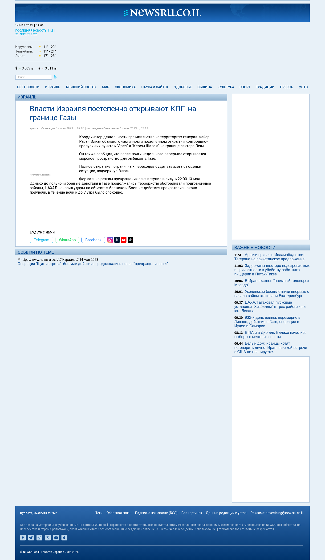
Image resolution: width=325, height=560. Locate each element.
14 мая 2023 (88, 260)
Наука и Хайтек (154, 87)
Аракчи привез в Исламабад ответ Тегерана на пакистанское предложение (269, 257)
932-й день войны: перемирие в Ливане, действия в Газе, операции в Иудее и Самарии (267, 321)
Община (204, 87)
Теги (98, 513)
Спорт (245, 87)
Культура (226, 87)
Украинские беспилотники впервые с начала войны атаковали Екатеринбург (271, 294)
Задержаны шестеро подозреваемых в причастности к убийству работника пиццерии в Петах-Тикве (272, 270)
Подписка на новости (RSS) (156, 513)
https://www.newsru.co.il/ (40, 260)
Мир (105, 87)
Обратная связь (118, 513)
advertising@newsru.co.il (284, 513)
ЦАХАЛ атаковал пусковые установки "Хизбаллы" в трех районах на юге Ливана (270, 306)
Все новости (28, 87)
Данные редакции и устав (226, 513)
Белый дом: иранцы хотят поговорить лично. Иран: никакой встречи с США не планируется (270, 347)
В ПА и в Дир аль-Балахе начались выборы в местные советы (270, 335)
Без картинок (192, 513)
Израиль (52, 87)
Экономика (125, 87)
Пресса (286, 87)
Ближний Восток (81, 87)
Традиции (265, 87)
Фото (303, 87)
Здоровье (183, 87)
